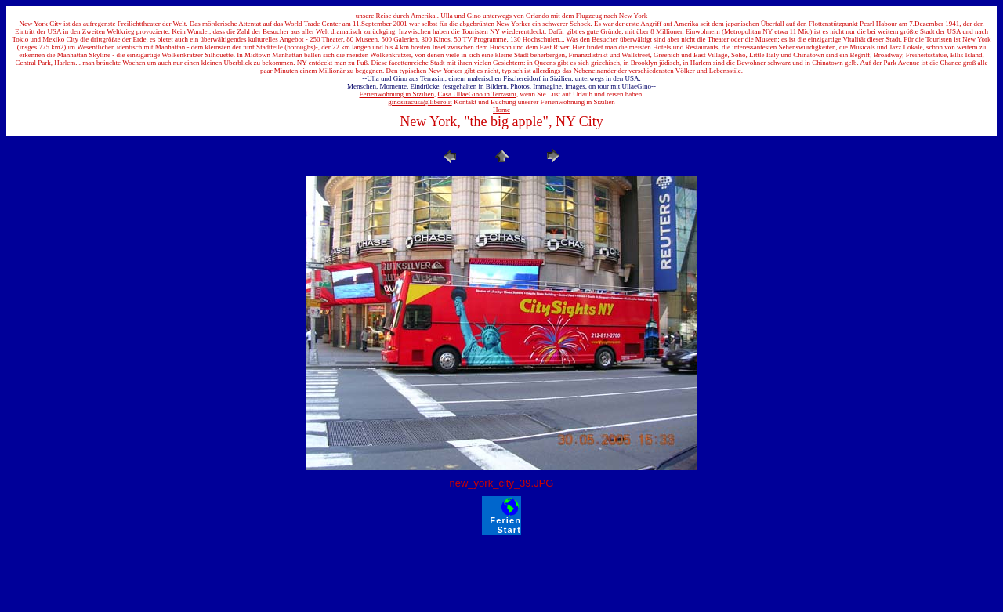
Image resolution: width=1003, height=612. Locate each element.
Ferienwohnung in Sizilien (397, 94)
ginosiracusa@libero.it (420, 102)
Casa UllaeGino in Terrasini (477, 94)
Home (501, 110)
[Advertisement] (501, 570)
